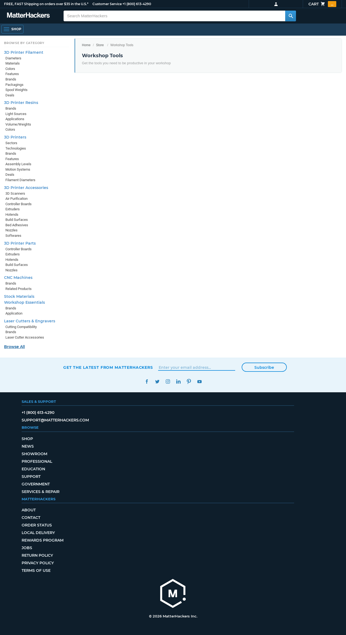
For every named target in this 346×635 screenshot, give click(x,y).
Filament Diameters (20, 180)
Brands (10, 79)
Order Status (37, 525)
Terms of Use (36, 570)
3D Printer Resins (21, 102)
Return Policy (37, 555)
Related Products (18, 289)
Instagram (167, 381)
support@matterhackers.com (55, 420)
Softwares (13, 236)
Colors (10, 69)
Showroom (34, 453)
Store (100, 45)
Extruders (12, 209)
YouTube (199, 381)
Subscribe (264, 367)
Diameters (13, 58)
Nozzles (11, 230)
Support (31, 476)
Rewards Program (43, 540)
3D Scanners (15, 193)
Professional (37, 461)
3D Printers (15, 137)
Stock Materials (19, 296)
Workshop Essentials (24, 302)
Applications (14, 119)
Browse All (14, 346)
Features (12, 74)
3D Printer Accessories (26, 187)
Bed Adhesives (16, 225)
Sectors (11, 143)
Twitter (157, 381)
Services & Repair (40, 491)
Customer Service (107, 4)
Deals (9, 95)
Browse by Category (24, 43)
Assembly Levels (18, 164)
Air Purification (16, 199)
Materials (12, 63)
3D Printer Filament (23, 52)
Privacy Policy (38, 562)
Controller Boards (18, 204)
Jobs (27, 547)
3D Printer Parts (20, 243)
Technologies (15, 148)
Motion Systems (17, 169)
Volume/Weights (18, 124)
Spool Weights (16, 90)
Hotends (11, 214)
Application (13, 313)
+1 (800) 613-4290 (136, 4)
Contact (31, 517)
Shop (27, 438)
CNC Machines (18, 277)
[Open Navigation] (12, 29)
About (29, 510)
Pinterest (189, 381)
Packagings (14, 85)
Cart (322, 4)
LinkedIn (178, 381)
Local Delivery (38, 532)
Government (36, 484)
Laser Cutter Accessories (24, 337)
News (28, 446)
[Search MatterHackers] (290, 16)
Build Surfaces (16, 220)
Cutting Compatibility (21, 327)
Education (33, 469)
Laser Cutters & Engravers (29, 321)
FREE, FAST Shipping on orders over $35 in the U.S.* (46, 4)
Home (86, 45)
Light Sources (15, 114)
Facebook (146, 381)
